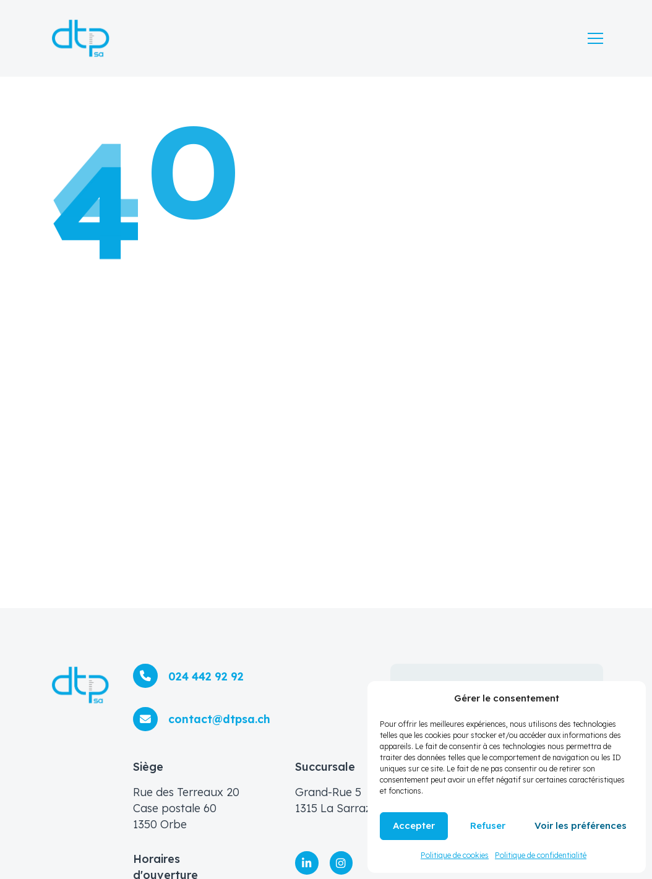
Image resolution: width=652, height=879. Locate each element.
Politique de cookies (455, 855)
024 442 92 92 (205, 673)
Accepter (414, 825)
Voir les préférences (580, 825)
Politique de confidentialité (540, 855)
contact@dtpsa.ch (218, 717)
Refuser (487, 825)
